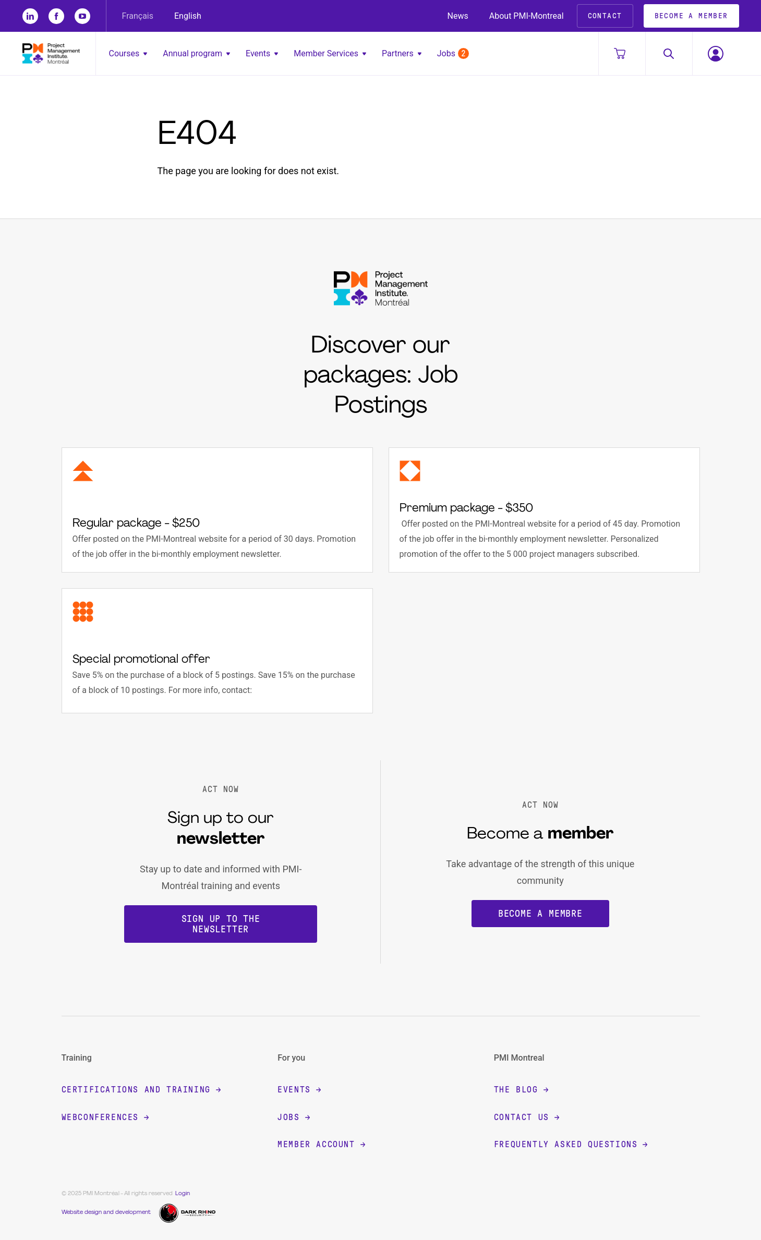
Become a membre (540, 913)
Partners (401, 53)
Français (138, 16)
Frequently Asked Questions (571, 1144)
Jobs (453, 53)
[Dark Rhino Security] (188, 1212)
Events (262, 53)
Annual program (196, 53)
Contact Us (526, 1117)
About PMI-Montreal (526, 16)
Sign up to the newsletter (221, 924)
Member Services (330, 53)
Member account (321, 1144)
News (458, 16)
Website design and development (106, 1212)
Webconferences (105, 1117)
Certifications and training (141, 1089)
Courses (128, 53)
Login (182, 1194)
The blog (521, 1089)
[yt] (82, 16)
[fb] (56, 16)
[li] (30, 16)
